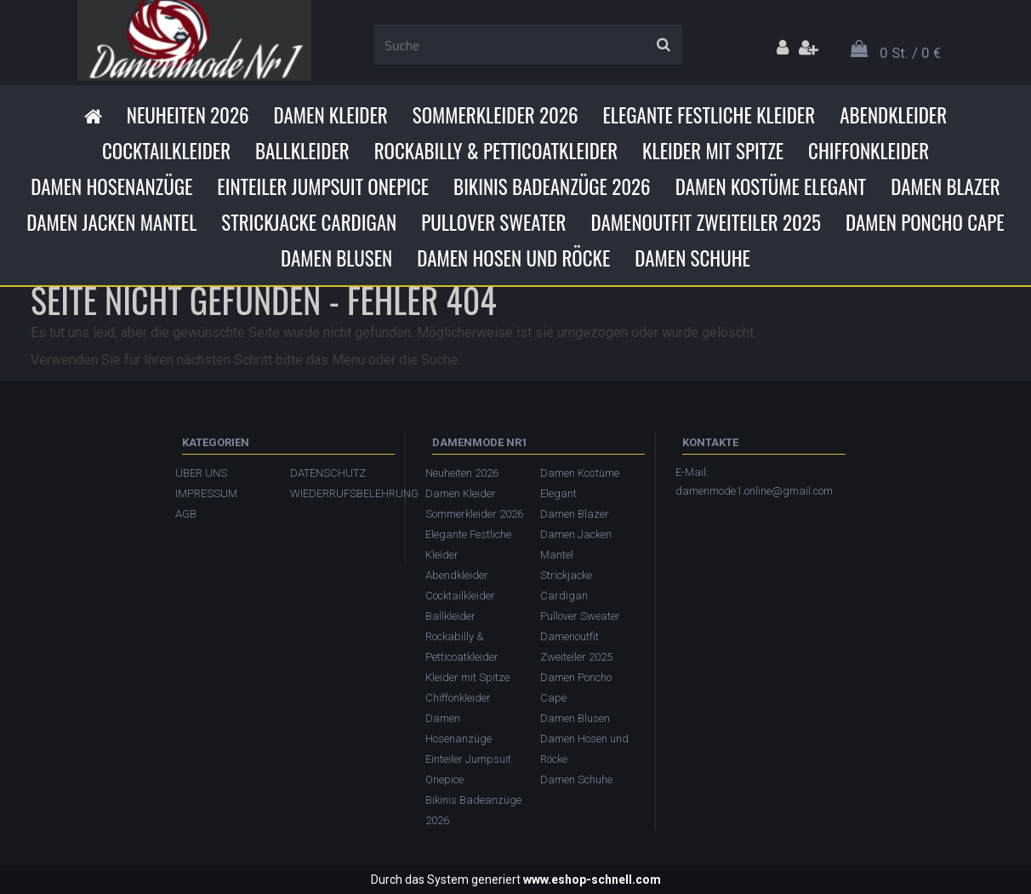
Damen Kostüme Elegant (770, 186)
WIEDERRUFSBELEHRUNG (339, 493)
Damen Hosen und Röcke (513, 258)
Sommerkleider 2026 (495, 114)
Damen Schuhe (692, 258)
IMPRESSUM (206, 493)
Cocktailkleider (166, 150)
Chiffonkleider (868, 150)
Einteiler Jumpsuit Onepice (323, 186)
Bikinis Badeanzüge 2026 (552, 186)
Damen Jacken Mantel (111, 222)
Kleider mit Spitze (712, 150)
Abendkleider (893, 114)
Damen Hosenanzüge (111, 186)
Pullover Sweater (493, 222)
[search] (663, 45)
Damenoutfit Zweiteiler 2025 (706, 222)
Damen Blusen (336, 258)
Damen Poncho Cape (925, 222)
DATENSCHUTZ (328, 473)
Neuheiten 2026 (188, 114)
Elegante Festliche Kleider (708, 114)
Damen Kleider (331, 114)
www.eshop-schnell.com (592, 879)
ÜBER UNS (201, 473)
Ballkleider (302, 150)
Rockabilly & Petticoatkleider (496, 150)
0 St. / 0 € (910, 52)
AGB (186, 513)
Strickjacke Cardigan (308, 222)
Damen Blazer (945, 186)
